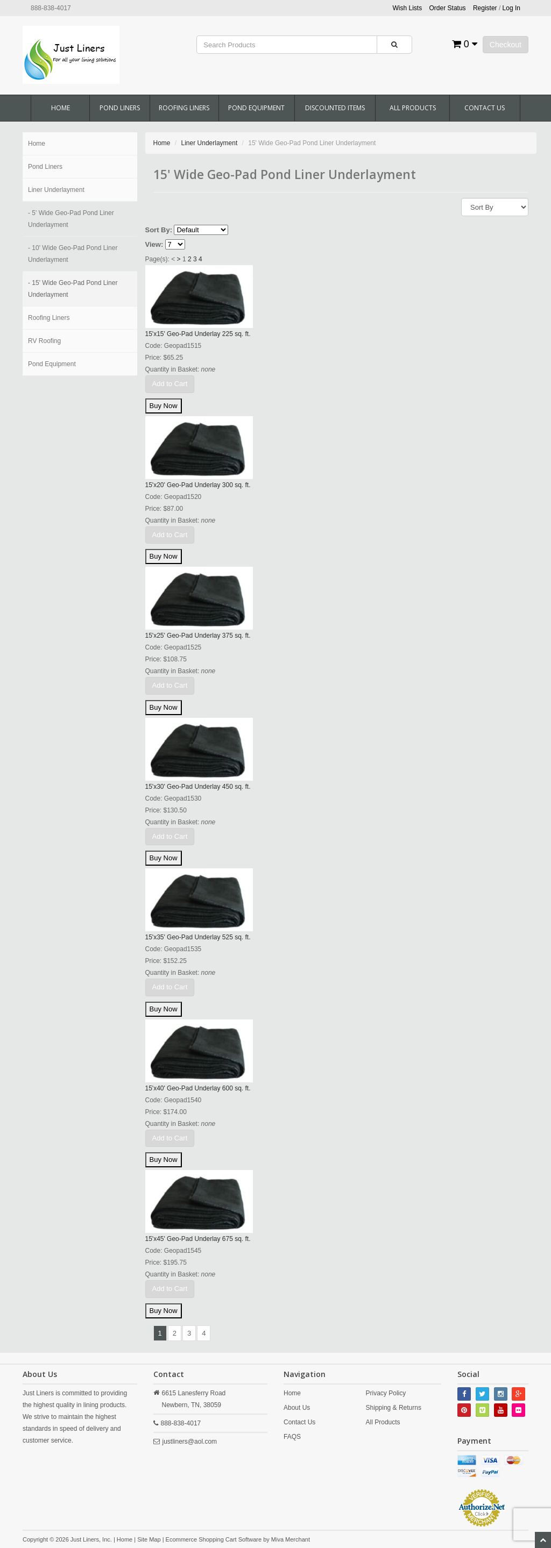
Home (60, 107)
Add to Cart (170, 384)
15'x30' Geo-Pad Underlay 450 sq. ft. (198, 786)
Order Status (447, 8)
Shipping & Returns (393, 1407)
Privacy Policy (386, 1393)
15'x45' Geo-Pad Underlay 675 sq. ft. (198, 1239)
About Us (297, 1407)
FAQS (292, 1436)
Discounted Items (335, 107)
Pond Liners (120, 107)
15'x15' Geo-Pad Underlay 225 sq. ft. (198, 334)
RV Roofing (44, 341)
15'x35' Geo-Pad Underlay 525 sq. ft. (198, 937)
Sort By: (159, 230)
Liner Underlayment (56, 190)
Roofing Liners (184, 107)
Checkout (505, 44)
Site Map (148, 1539)
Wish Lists (407, 8)
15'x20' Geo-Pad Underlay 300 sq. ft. (198, 485)
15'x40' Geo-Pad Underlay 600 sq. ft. (198, 1088)
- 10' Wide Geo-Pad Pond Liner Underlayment (72, 253)
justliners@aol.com (190, 1441)
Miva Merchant (290, 1539)
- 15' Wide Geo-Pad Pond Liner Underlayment (72, 288)
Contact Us (484, 107)
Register (485, 8)
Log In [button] (511, 8)
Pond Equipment (256, 107)
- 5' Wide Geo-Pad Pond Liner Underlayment (71, 219)
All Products (413, 107)
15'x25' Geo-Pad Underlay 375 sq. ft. (198, 635)
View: (154, 244)
